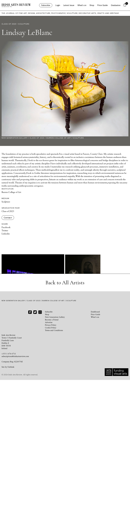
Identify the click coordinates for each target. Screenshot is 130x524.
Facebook (6, 227)
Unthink (11, 511)
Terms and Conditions (54, 474)
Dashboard (95, 456)
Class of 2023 (37, 138)
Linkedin (6, 233)
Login (57, 5)
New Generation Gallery (15, 138)
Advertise (48, 466)
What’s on (81, 5)
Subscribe (45, 5)
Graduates (115, 5)
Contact (8, 217)
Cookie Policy (50, 472)
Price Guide (102, 5)
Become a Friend (51, 464)
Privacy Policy (50, 469)
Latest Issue (68, 5)
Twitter (5, 230)
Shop (92, 5)
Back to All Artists (65, 426)
